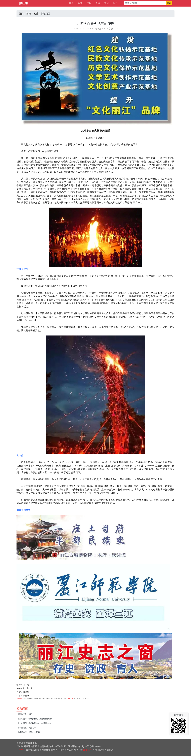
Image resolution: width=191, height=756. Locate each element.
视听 (89, 3)
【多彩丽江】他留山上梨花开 (29, 732)
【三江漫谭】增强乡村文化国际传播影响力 (35, 719)
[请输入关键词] (145, 3)
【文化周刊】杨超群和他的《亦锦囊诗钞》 (35, 723)
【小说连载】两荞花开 (26, 728)
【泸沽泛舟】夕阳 (24, 714)
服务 (115, 3)
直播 (97, 3)
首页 (71, 3)
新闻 (80, 3)
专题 (106, 3)
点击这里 (69, 699)
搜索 (169, 3)
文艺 (36, 13)
